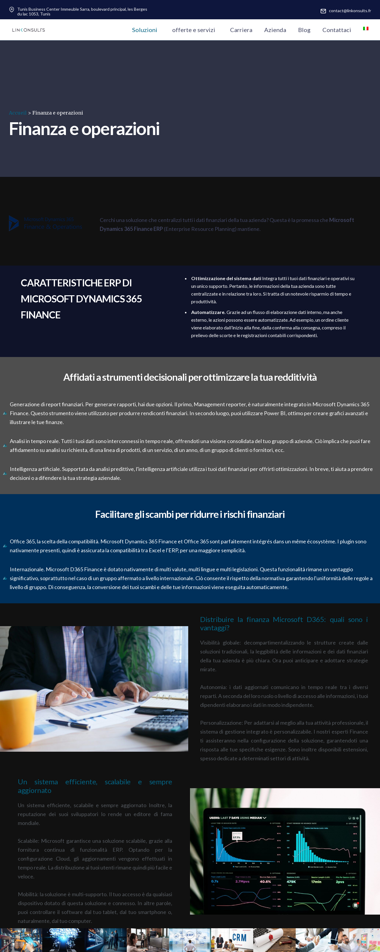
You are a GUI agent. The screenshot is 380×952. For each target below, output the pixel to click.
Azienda (275, 29)
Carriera (241, 29)
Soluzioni (144, 29)
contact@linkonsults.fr (350, 10)
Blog (304, 29)
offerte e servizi (193, 29)
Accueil (18, 113)
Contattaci (336, 29)
